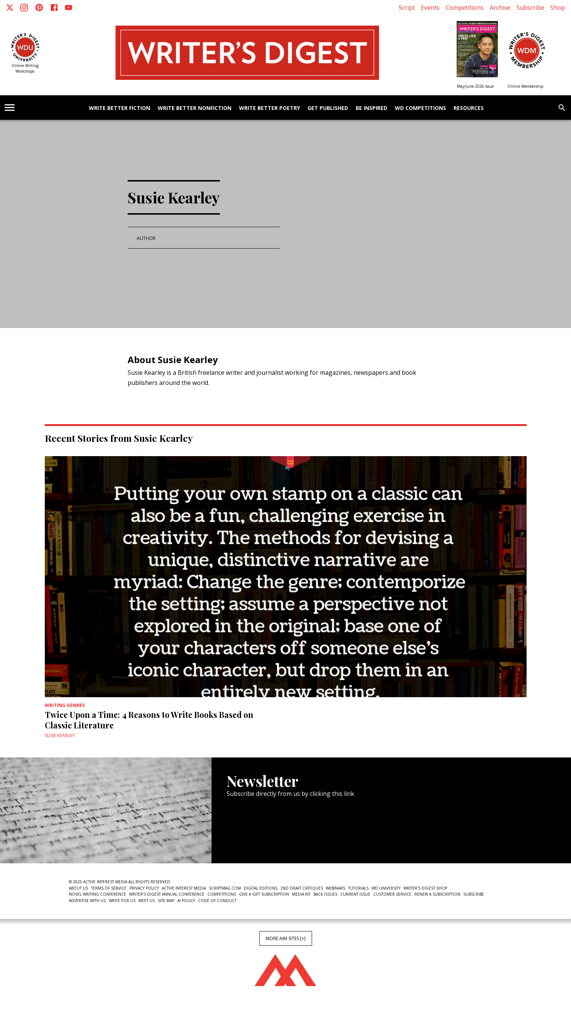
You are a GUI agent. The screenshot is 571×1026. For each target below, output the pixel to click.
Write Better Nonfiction (194, 108)
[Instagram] (24, 7)
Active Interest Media (184, 888)
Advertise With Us (87, 900)
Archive (500, 7)
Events (430, 7)
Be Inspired (371, 108)
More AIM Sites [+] (286, 938)
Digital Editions (260, 888)
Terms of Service (108, 888)
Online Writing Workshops (24, 68)
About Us (78, 888)
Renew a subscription (437, 894)
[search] (562, 108)
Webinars (335, 888)
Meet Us (147, 900)
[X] (10, 7)
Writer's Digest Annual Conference (166, 894)
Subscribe (530, 7)
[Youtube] (68, 7)
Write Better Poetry (269, 108)
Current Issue (355, 894)
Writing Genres (65, 705)
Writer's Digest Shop (425, 888)
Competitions (465, 7)
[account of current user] (9, 107)
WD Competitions (420, 108)
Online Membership (525, 86)
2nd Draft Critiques (301, 888)
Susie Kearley (60, 735)
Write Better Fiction (119, 108)
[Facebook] (54, 7)
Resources (469, 108)
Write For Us (122, 900)
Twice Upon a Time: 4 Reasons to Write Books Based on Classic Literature (149, 719)
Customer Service (392, 894)
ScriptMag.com (225, 888)
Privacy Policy (144, 888)
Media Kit (301, 894)
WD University (386, 888)
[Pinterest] (39, 7)
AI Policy (186, 900)
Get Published (328, 108)
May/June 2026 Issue (475, 86)
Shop (557, 7)
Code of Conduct (217, 900)
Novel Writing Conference (97, 894)
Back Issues (325, 894)
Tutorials (358, 888)
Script (407, 7)
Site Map (166, 900)
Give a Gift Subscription (264, 894)
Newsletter (253, 840)
